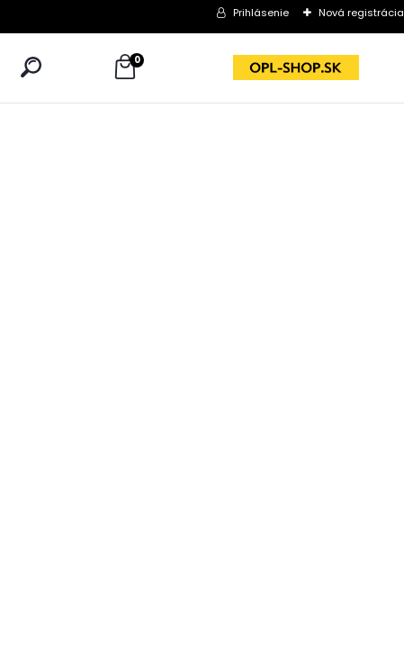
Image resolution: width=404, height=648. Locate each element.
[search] (31, 67)
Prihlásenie (261, 12)
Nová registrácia (361, 12)
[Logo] (296, 68)
